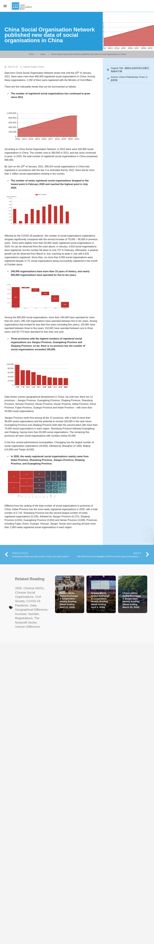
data (33, 605)
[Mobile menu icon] (5, 6)
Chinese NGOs (33, 588)
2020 (18, 588)
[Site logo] (22, 6)
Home (31, 54)
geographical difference (31, 609)
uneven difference (27, 626)
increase (21, 614)
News (43, 54)
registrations (24, 618)
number (33, 614)
